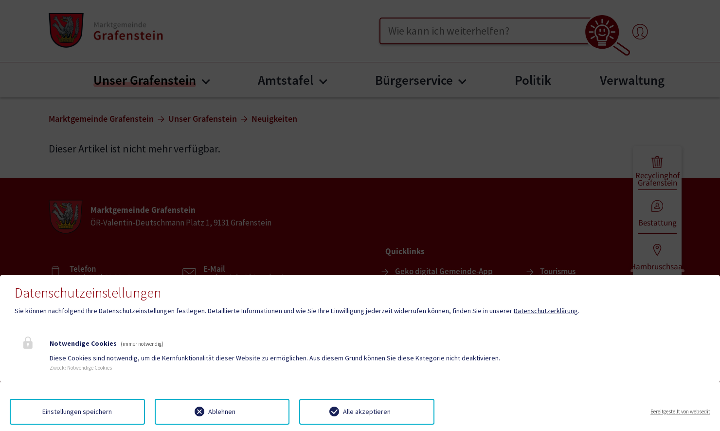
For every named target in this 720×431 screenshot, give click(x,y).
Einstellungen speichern (77, 411)
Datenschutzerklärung (546, 310)
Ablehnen (221, 411)
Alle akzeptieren (367, 411)
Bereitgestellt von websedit (680, 411)
